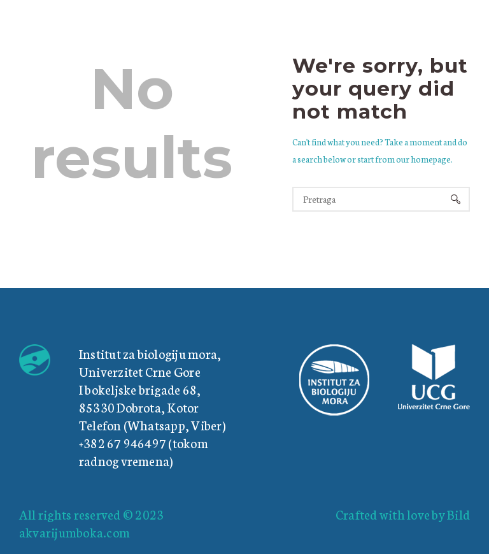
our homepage (423, 159)
